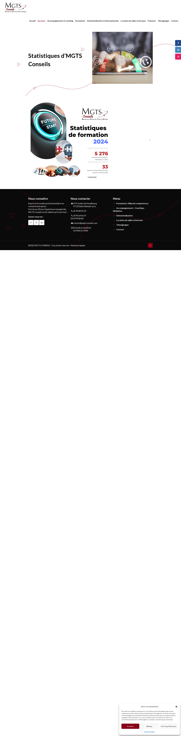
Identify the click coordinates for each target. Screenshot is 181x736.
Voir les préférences (168, 726)
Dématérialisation (124, 215)
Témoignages (122, 225)
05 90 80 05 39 (79, 211)
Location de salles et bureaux (129, 220)
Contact (120, 229)
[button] (176, 706)
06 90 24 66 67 (79, 215)
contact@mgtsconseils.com (85, 223)
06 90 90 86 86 (77, 218)
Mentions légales (149, 732)
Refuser (149, 726)
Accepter (130, 726)
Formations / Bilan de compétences (132, 203)
